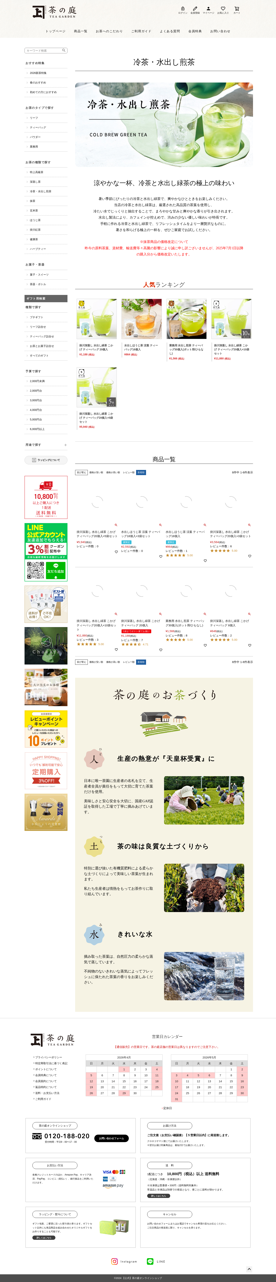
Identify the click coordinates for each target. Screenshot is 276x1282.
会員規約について (45, 1081)
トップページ (55, 31)
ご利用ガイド (141, 31)
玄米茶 (34, 210)
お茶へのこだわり (109, 31)
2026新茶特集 (38, 72)
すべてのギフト (39, 355)
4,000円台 (36, 409)
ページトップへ (249, 1269)
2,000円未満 (37, 381)
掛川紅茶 (35, 229)
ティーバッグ (38, 127)
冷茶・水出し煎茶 (40, 191)
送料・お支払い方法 (46, 1093)
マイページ (208, 10)
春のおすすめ (38, 82)
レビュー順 (129, 472)
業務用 (34, 146)
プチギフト (36, 317)
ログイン (182, 10)
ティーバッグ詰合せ (42, 336)
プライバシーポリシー (47, 1057)
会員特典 (195, 31)
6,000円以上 (37, 429)
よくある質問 (170, 31)
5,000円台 (36, 419)
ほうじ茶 (35, 220)
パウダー (35, 137)
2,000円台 (36, 390)
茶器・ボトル (38, 284)
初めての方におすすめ (43, 92)
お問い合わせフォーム (111, 1138)
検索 (65, 51)
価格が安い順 (96, 472)
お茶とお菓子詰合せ (42, 346)
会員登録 (195, 10)
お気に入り (223, 10)
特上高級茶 (36, 172)
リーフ (34, 117)
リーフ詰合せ (38, 326)
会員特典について (45, 1075)
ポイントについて (45, 1069)
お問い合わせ (220, 31)
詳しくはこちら (158, 1196)
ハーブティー (38, 248)
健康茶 (34, 239)
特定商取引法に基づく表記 (50, 1063)
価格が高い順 (113, 472)
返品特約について (45, 1087)
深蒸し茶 (35, 181)
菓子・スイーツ (39, 274)
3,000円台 (36, 400)
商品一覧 (80, 31)
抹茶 (32, 200)
